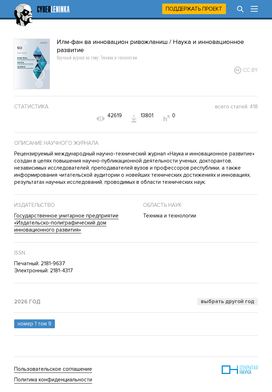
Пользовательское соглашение (53, 369)
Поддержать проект (194, 9)
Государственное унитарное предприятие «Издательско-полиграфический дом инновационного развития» (66, 222)
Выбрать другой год (227, 301)
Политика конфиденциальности (53, 379)
